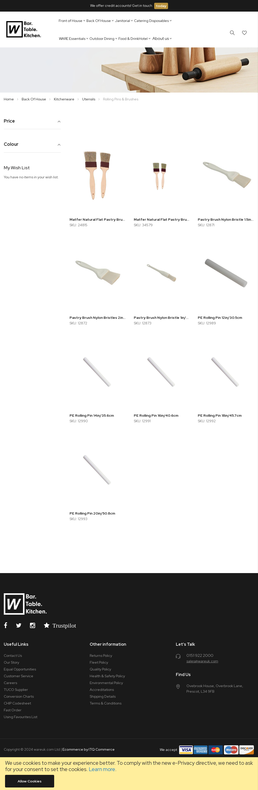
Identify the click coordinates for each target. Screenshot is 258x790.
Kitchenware (64, 99)
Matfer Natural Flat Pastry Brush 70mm (98, 219)
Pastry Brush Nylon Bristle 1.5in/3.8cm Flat (226, 219)
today (161, 6)
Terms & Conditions (105, 703)
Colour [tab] (11, 144)
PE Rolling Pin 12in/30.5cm (220, 317)
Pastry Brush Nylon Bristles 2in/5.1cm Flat (98, 317)
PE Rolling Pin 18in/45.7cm (220, 415)
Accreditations (102, 689)
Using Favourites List (20, 717)
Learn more (102, 769)
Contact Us (13, 655)
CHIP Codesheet (17, 703)
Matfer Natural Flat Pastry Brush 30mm (162, 219)
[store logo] (24, 29)
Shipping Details (103, 696)
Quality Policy (100, 669)
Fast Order (12, 710)
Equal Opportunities (20, 669)
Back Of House (34, 99)
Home (9, 99)
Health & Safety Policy (107, 676)
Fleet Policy (99, 662)
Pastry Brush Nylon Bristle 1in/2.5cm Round (162, 317)
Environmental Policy (106, 683)
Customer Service (18, 676)
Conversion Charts (19, 696)
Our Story (11, 662)
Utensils (89, 99)
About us (160, 38)
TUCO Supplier (16, 689)
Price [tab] (9, 121)
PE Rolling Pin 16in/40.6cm (156, 415)
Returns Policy (101, 655)
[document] (129, 773)
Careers (10, 683)
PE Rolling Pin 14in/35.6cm (92, 415)
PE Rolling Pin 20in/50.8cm (92, 513)
